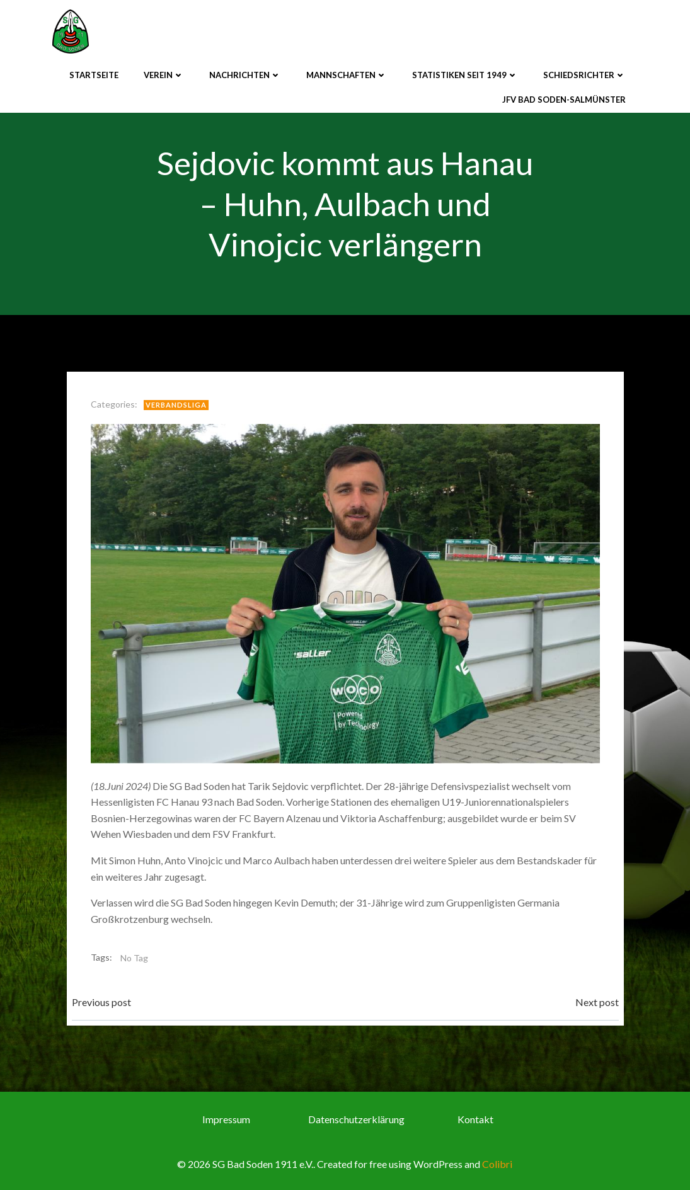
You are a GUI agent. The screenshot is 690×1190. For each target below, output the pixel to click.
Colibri (497, 1164)
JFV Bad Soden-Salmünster (564, 99)
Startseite (93, 75)
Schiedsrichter (584, 75)
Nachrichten (245, 75)
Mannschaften (346, 75)
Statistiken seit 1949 (465, 75)
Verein (164, 75)
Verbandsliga (176, 405)
